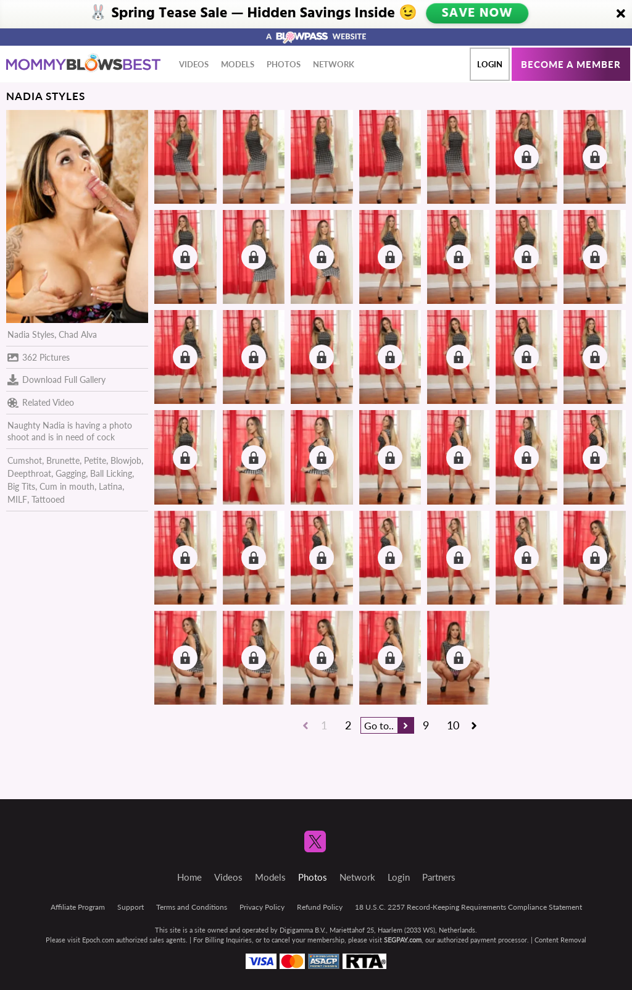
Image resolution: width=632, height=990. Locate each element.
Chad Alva (78, 334)
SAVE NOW (477, 13)
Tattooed (48, 499)
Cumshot (24, 460)
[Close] (621, 14)
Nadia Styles (30, 334)
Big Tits (21, 486)
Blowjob (125, 460)
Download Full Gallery (56, 379)
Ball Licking (111, 473)
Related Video (40, 402)
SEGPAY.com (403, 940)
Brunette (63, 460)
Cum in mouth (67, 486)
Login (489, 64)
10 (453, 725)
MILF (17, 499)
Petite (95, 460)
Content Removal (560, 940)
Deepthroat (29, 473)
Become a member (571, 64)
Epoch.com (98, 940)
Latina (110, 486)
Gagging (71, 473)
